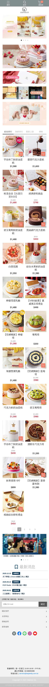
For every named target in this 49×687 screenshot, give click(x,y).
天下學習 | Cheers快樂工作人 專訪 (16, 577)
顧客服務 (5, 627)
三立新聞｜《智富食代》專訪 (14, 594)
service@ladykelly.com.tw (28, 673)
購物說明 (5, 621)
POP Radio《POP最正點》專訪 (15, 585)
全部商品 (5, 616)
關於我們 (5, 611)
